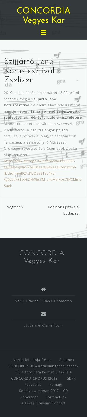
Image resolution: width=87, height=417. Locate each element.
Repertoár (29, 397)
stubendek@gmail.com (43, 325)
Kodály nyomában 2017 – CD (43, 391)
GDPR (71, 378)
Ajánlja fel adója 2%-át (32, 360)
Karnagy (56, 384)
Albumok (66, 360)
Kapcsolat (32, 384)
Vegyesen (15, 207)
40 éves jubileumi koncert (43, 403)
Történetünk (56, 397)
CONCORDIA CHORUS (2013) (34, 378)
